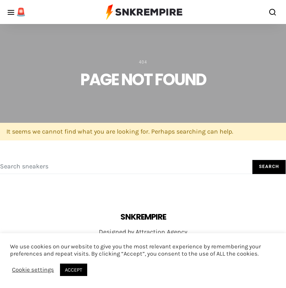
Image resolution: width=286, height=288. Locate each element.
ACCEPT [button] (73, 270)
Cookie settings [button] (33, 269)
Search (269, 166)
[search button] (273, 12)
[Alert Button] (13, 12)
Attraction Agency (161, 232)
